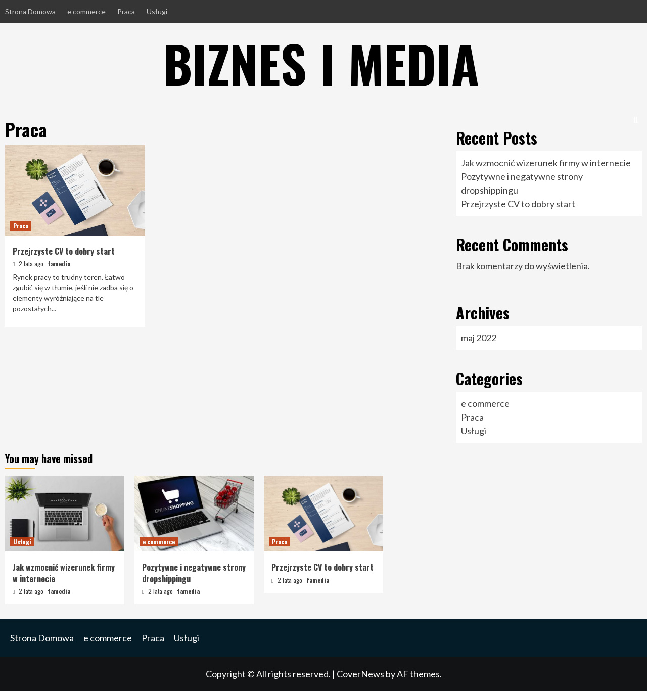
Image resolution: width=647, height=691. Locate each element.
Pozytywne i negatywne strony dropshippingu (194, 572)
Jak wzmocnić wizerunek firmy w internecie (546, 162)
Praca (126, 11)
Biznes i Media (321, 63)
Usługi (157, 11)
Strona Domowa (30, 11)
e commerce (86, 11)
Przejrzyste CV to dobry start (64, 251)
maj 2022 (478, 337)
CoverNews (360, 673)
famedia (59, 263)
